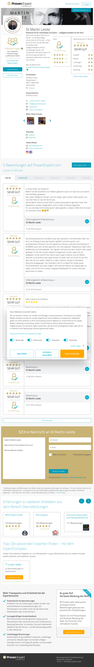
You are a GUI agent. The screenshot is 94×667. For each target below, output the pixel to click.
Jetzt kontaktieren (81, 10)
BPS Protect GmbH (14, 514)
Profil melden (61, 492)
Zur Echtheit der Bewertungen (12, 61)
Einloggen (86, 4)
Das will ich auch (72, 3)
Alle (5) (8, 177)
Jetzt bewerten (12, 69)
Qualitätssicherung (76, 657)
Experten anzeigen (14, 577)
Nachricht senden (58, 471)
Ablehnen (22, 353)
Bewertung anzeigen (62, 69)
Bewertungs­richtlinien (63, 657)
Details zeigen (76, 346)
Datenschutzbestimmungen (31, 333)
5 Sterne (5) (22, 178)
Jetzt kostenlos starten (74, 632)
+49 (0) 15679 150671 (37, 101)
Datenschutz (60, 659)
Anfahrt (32, 88)
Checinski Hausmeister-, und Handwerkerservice (77, 516)
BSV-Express (42, 514)
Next (50, 121)
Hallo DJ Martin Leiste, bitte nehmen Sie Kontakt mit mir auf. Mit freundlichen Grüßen (24, 458)
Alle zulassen (72, 353)
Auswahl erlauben (47, 354)
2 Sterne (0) (70, 178)
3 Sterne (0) (54, 178)
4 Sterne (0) (38, 178)
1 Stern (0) (85, 178)
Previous (24, 121)
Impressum (14, 333)
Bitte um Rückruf (59, 454)
